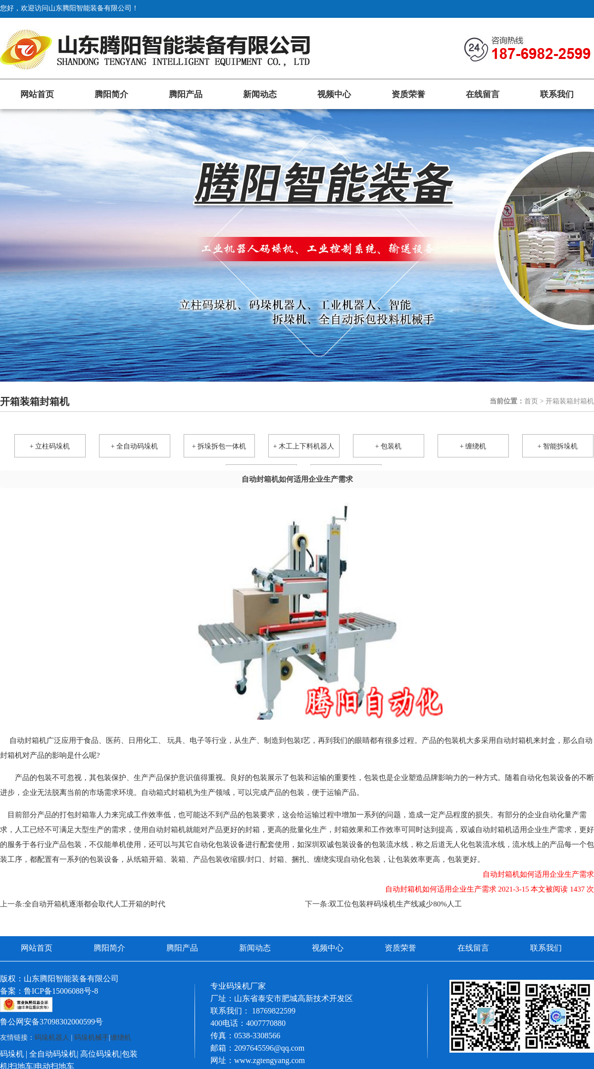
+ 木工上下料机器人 (303, 446)
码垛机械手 (91, 1037)
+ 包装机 (388, 446)
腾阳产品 (185, 94)
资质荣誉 (408, 94)
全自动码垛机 (53, 1054)
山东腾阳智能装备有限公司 (71, 978)
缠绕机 (120, 1037)
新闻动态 (260, 94)
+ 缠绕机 (473, 446)
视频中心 (334, 94)
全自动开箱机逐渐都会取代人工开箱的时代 (94, 904)
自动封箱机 (28, 740)
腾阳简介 (111, 94)
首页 (531, 401)
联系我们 (557, 94)
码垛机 (12, 1054)
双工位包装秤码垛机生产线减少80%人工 (395, 904)
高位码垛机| (100, 1054)
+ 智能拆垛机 (558, 446)
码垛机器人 (52, 1037)
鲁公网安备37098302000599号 (51, 1021)
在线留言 (482, 94)
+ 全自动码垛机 (134, 446)
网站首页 (37, 94)
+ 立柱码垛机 (50, 446)
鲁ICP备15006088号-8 (61, 991)
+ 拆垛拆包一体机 (219, 446)
